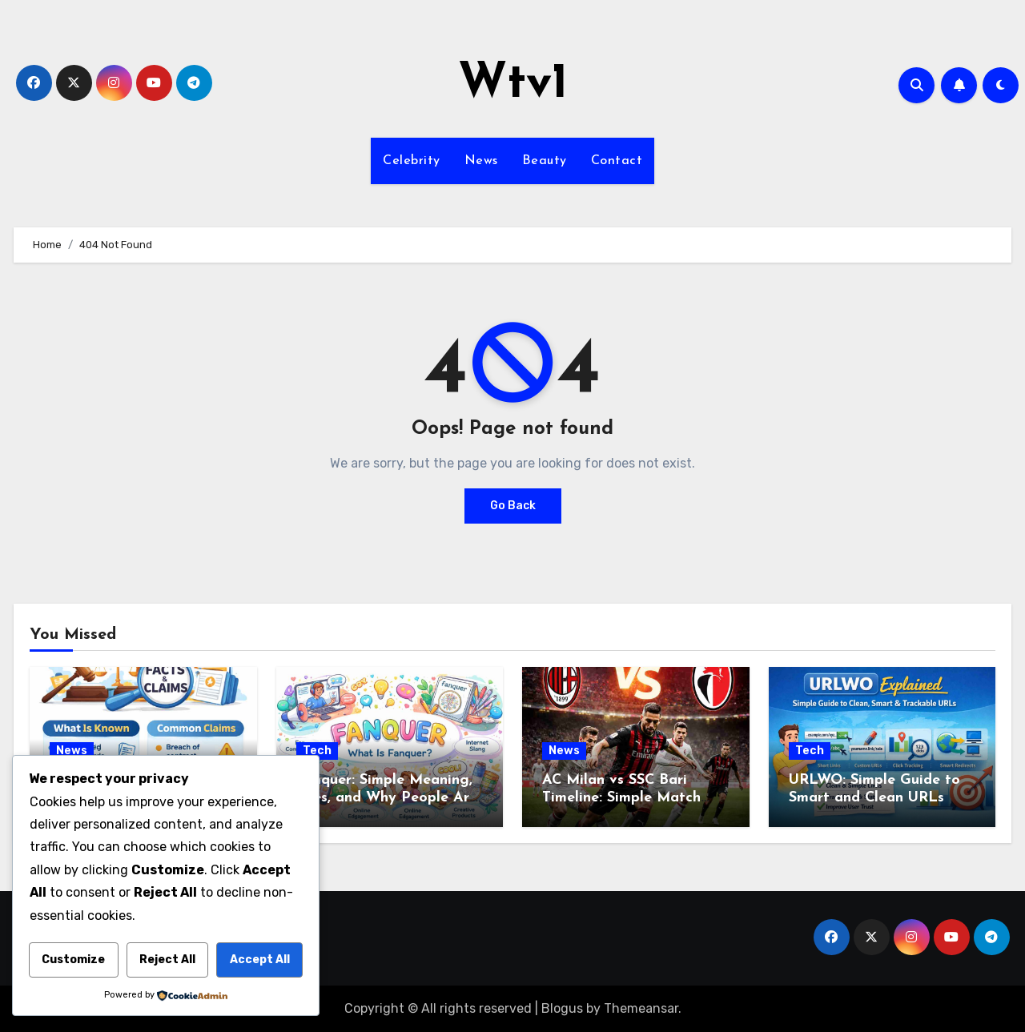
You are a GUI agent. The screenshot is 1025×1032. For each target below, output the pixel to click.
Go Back (513, 505)
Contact (617, 161)
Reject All (167, 959)
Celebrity (411, 161)
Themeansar (641, 1008)
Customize (73, 959)
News (481, 161)
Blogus (562, 1008)
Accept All (260, 959)
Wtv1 (513, 85)
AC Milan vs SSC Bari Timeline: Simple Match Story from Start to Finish (631, 797)
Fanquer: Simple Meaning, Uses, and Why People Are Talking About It (386, 797)
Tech (317, 750)
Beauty (544, 161)
